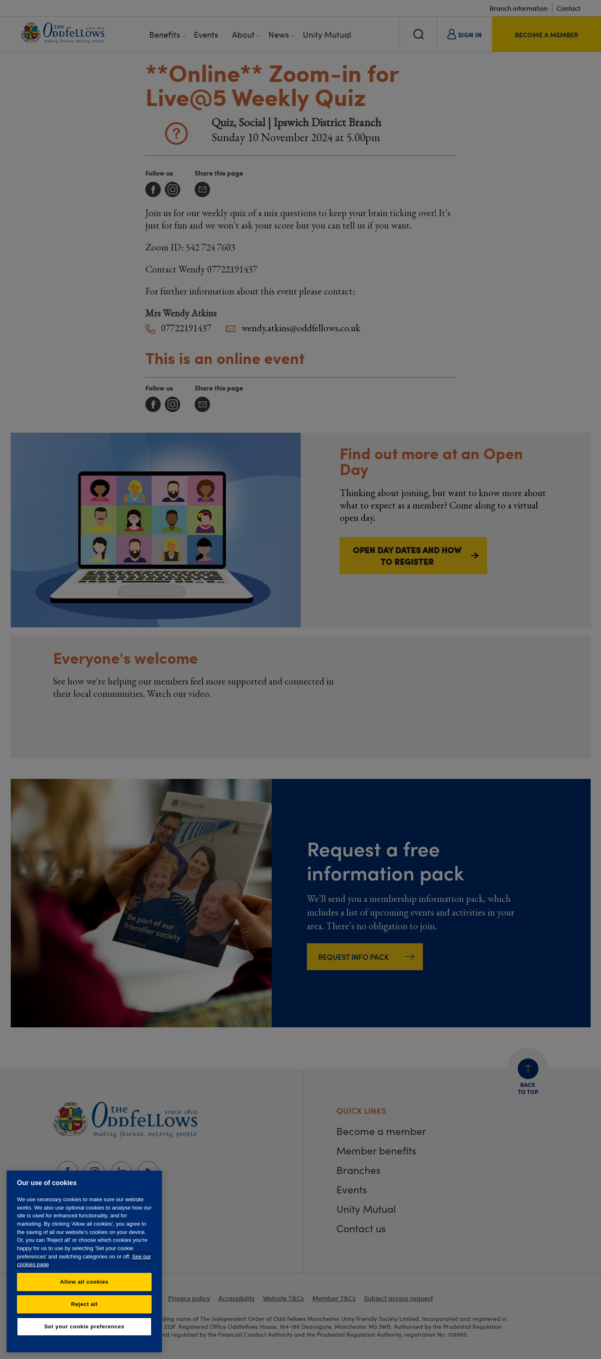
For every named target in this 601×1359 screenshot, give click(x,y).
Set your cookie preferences (84, 1326)
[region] (84, 1261)
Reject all (84, 1304)
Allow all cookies (84, 1282)
